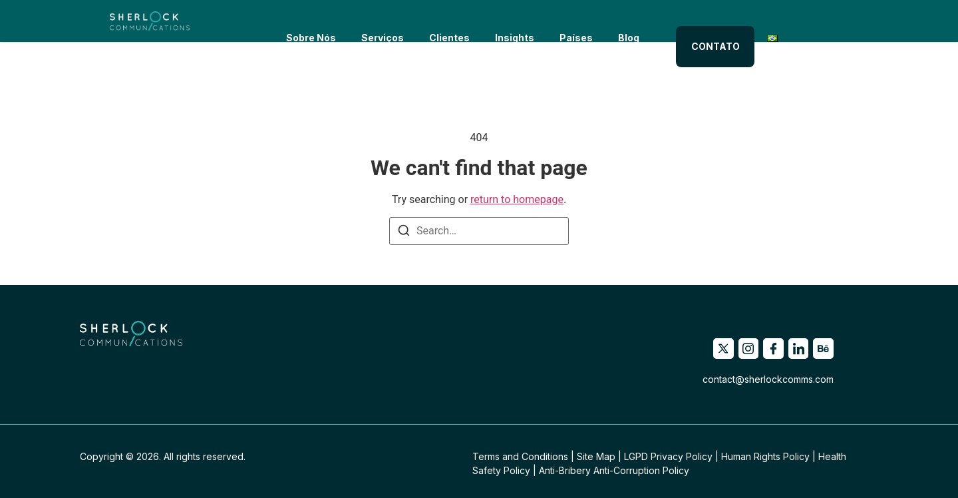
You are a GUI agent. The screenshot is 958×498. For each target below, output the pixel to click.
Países (570, 21)
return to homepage (516, 199)
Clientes (444, 21)
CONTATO (723, 21)
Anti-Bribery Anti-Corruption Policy (614, 470)
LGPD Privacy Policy (668, 456)
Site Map (596, 456)
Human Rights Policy (765, 456)
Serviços (377, 21)
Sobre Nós (306, 21)
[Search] (404, 232)
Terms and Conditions (520, 456)
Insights (509, 21)
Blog (623, 21)
